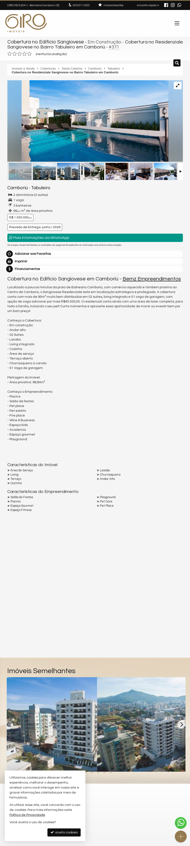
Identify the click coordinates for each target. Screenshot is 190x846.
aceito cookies (64, 832)
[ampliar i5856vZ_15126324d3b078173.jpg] (87, 121)
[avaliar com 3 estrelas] (19, 53)
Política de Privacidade (27, 815)
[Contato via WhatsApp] (181, 823)
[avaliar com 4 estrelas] (24, 53)
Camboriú (16, 187)
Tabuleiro (36, 187)
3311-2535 (81, 5)
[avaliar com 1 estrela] (9, 53)
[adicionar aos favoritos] (88, 763)
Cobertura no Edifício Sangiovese (43, 41)
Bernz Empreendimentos (152, 278)
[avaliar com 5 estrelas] (29, 53)
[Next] (181, 723)
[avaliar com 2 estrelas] (14, 53)
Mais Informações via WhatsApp (39, 237)
